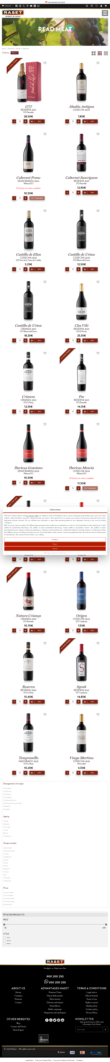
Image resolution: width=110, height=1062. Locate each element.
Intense (9, 940)
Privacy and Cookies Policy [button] (43, 1060)
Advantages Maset (55, 988)
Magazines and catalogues (55, 1013)
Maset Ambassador (55, 996)
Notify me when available (28, 188)
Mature (9, 943)
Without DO (7, 806)
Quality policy (91, 1006)
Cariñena (5, 854)
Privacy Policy (91, 1013)
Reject (55, 544)
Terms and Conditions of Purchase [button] (64, 1060)
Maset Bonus (55, 1006)
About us (18, 988)
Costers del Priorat (18, 1027)
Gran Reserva (7, 836)
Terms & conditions (91, 988)
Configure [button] (79, 1060)
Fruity (8, 937)
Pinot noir (6, 872)
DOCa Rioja (7, 794)
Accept (55, 548)
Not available (37, 198)
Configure (55, 539)
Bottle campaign (55, 1009)
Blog (18, 1023)
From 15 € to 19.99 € (8, 901)
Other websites (18, 1019)
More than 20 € (7, 904)
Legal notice (91, 992)
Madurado (6, 824)
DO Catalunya (7, 797)
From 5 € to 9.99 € (8, 895)
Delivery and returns (55, 1003)
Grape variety (9, 843)
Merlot (5, 866)
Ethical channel (92, 996)
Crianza (5, 830)
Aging (6, 816)
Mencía (5, 863)
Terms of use (91, 999)
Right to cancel (92, 1003)
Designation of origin (13, 784)
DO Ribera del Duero (9, 800)
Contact (18, 1003)
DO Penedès (7, 788)
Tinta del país (7, 881)
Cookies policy (92, 1009)
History (18, 992)
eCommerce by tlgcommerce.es (50, 1049)
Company (18, 996)
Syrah (5, 875)
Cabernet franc (7, 848)
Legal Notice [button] (29, 1060)
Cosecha (5, 821)
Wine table (6, 809)
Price (14, 53)
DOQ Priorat (7, 791)
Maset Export (18, 1030)
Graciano (5, 860)
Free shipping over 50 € (56, 2)
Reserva (5, 833)
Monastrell (6, 869)
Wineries (18, 999)
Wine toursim (55, 999)
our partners (30, 515)
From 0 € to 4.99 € (8, 892)
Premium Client (55, 992)
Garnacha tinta (7, 857)
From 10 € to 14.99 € (8, 898)
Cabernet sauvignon (9, 851)
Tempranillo (6, 878)
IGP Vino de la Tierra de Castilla (12, 803)
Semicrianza (6, 827)
